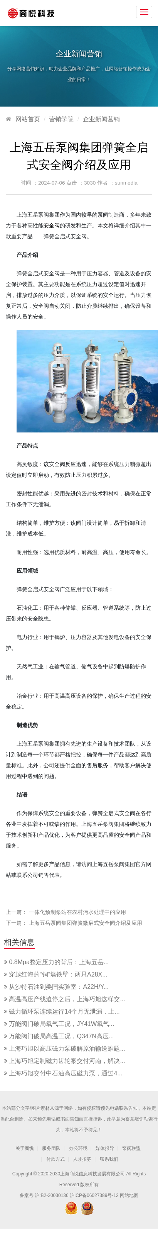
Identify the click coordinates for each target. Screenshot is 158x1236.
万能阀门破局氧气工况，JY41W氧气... (61, 1024)
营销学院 (61, 119)
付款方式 (55, 1159)
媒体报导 (105, 1148)
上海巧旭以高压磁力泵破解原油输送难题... (67, 1048)
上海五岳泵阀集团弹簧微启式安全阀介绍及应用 (85, 923)
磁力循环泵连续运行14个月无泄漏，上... (64, 1011)
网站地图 (129, 1195)
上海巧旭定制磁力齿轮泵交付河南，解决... (67, 1061)
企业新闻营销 (101, 119)
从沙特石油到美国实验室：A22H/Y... (58, 986)
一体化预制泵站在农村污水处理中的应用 (77, 912)
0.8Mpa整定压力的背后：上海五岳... (59, 962)
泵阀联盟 (131, 1148)
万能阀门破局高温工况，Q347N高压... (61, 1036)
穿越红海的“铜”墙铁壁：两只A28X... (58, 974)
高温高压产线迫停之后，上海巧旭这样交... (67, 999)
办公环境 (78, 1148)
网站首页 (27, 119)
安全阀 (52, 225)
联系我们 (109, 1159)
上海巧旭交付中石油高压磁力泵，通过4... (65, 1073)
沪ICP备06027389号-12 (94, 1195)
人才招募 (82, 1159)
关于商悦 (24, 1148)
